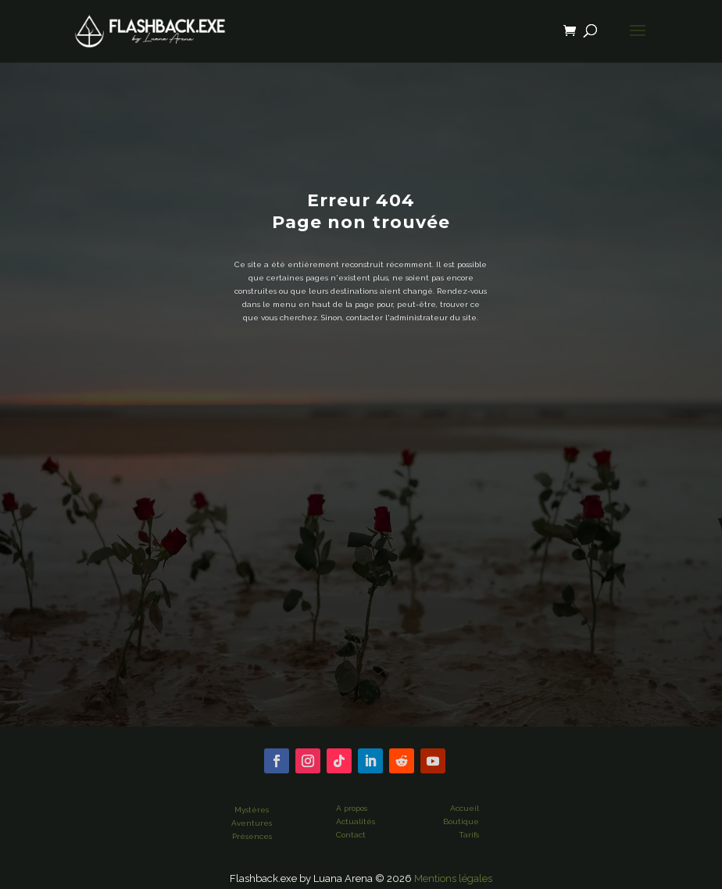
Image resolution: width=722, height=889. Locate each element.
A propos (351, 808)
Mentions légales (453, 878)
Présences (252, 836)
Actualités (355, 821)
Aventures (251, 823)
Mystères (251, 809)
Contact (351, 834)
